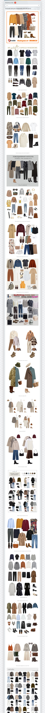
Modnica (9, 2)
